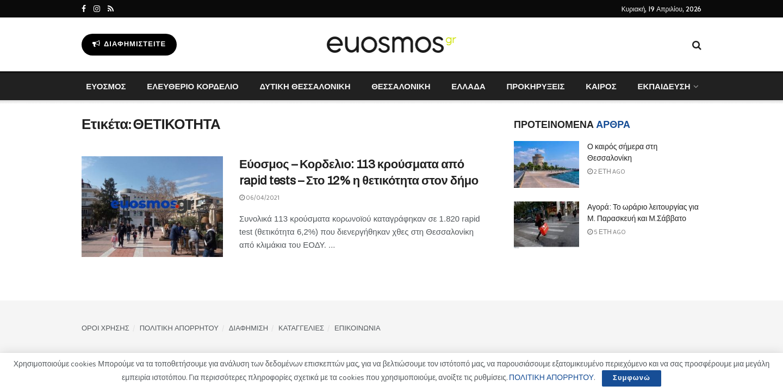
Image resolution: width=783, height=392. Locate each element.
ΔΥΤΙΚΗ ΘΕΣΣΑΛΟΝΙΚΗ (304, 86)
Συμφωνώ (631, 378)
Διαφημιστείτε (129, 44)
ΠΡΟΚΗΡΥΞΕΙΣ (535, 86)
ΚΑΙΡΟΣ (601, 86)
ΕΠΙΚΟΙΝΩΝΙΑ (357, 328)
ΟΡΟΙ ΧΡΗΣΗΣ (105, 328)
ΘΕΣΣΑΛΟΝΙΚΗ (400, 86)
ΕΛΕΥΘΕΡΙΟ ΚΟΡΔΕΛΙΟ (192, 86)
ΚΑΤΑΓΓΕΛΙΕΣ (301, 328)
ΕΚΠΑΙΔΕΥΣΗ (663, 86)
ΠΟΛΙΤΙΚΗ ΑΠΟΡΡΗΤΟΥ (179, 328)
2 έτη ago (606, 172)
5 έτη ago (606, 232)
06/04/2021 (259, 198)
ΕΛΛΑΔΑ (468, 86)
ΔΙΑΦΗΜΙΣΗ (248, 328)
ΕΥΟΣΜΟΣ (106, 86)
